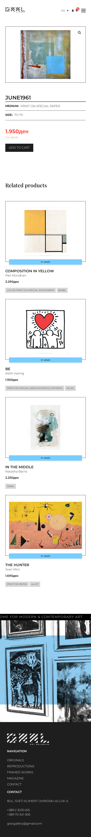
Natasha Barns (16, 471)
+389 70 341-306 (18, 814)
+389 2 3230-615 (18, 810)
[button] (79, 32)
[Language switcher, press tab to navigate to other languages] (64, 10)
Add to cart (19, 147)
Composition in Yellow (29, 271)
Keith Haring (14, 373)
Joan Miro (12, 569)
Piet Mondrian (15, 275)
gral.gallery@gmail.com (24, 823)
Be (7, 369)
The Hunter (17, 565)
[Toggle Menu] (82, 10)
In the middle (19, 467)
